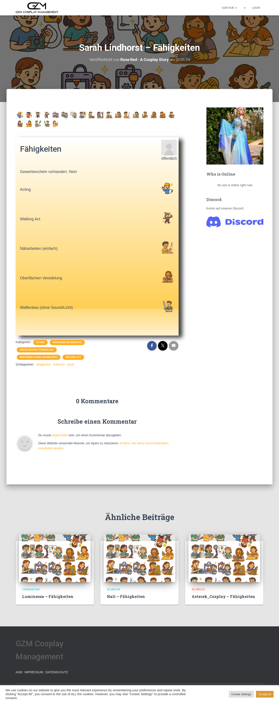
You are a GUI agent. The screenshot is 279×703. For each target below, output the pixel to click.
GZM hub (229, 7)
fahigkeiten (43, 364)
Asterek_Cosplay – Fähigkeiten (223, 596)
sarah (70, 364)
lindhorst (59, 364)
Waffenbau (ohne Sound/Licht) (38, 357)
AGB (19, 672)
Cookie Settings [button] (241, 694)
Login (256, 7)
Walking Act (73, 357)
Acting (40, 342)
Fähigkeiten (31, 589)
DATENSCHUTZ (57, 672)
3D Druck (113, 589)
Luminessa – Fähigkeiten (47, 596)
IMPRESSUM (34, 672)
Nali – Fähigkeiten (126, 596)
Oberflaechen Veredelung (37, 349)
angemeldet (60, 435)
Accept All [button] (265, 694)
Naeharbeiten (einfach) (67, 342)
